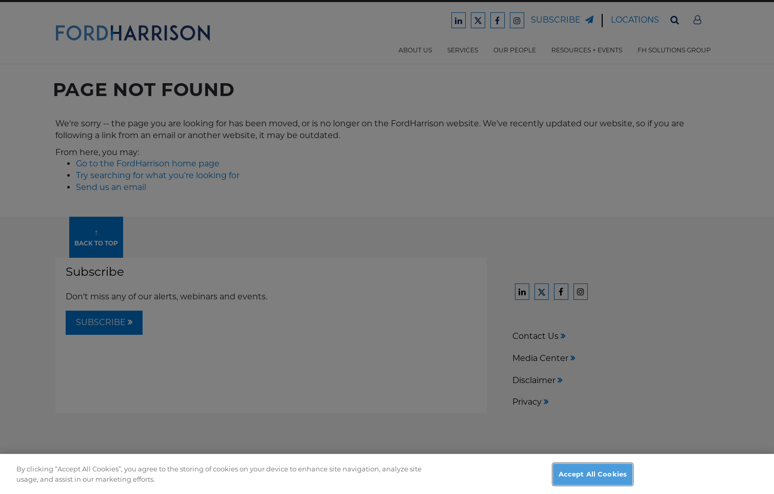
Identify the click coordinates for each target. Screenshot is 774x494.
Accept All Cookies (593, 481)
